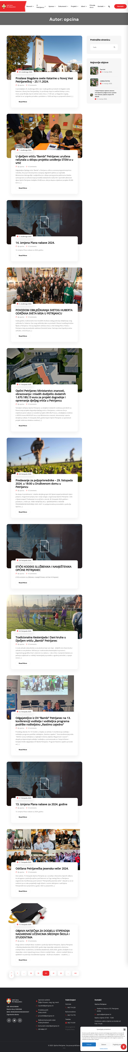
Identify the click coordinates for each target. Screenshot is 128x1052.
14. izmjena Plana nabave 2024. (35, 243)
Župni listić (102, 69)
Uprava (51, 6)
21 (53, 973)
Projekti (74, 6)
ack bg (64, 1048)
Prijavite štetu (70, 1029)
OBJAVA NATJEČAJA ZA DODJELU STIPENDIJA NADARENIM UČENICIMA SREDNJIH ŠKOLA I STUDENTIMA (43, 934)
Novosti (29, 6)
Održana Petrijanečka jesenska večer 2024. (42, 868)
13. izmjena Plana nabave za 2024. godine (41, 804)
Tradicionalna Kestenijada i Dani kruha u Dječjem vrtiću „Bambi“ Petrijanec (41, 639)
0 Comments (32, 85)
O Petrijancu (40, 6)
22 (61, 973)
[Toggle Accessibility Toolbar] (124, 1047)
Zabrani (103, 1044)
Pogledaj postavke (118, 1044)
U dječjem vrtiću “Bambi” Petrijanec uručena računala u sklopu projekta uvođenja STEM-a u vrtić (44, 160)
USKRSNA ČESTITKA (105, 81)
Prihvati (89, 1044)
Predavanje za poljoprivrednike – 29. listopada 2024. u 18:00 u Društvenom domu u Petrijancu (44, 483)
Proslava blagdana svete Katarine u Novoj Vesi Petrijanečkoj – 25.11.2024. (44, 79)
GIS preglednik (70, 1027)
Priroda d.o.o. (92, 6)
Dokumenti (62, 6)
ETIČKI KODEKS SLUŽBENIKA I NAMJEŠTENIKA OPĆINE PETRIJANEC (43, 568)
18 (31, 973)
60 (76, 973)
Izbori (83, 6)
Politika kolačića (104, 1048)
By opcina (21, 85)
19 (38, 973)
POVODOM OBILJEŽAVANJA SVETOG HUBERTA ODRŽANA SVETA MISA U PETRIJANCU (44, 311)
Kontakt (101, 6)
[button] (124, 1029)
